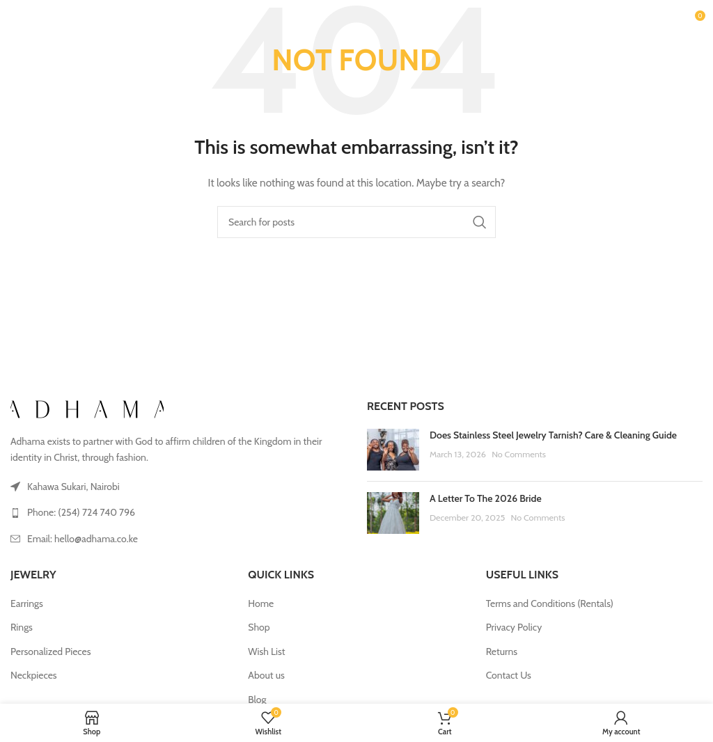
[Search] (356, 222)
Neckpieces (33, 675)
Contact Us (508, 675)
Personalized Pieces (50, 651)
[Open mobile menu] (34, 21)
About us (266, 675)
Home (261, 603)
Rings (21, 627)
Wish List (266, 651)
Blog (257, 699)
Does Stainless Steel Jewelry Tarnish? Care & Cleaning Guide (553, 435)
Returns (501, 651)
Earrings (26, 603)
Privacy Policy (514, 627)
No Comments (519, 454)
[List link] (178, 512)
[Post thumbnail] (393, 450)
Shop (258, 627)
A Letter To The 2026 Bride (486, 498)
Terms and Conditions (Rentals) (549, 603)
